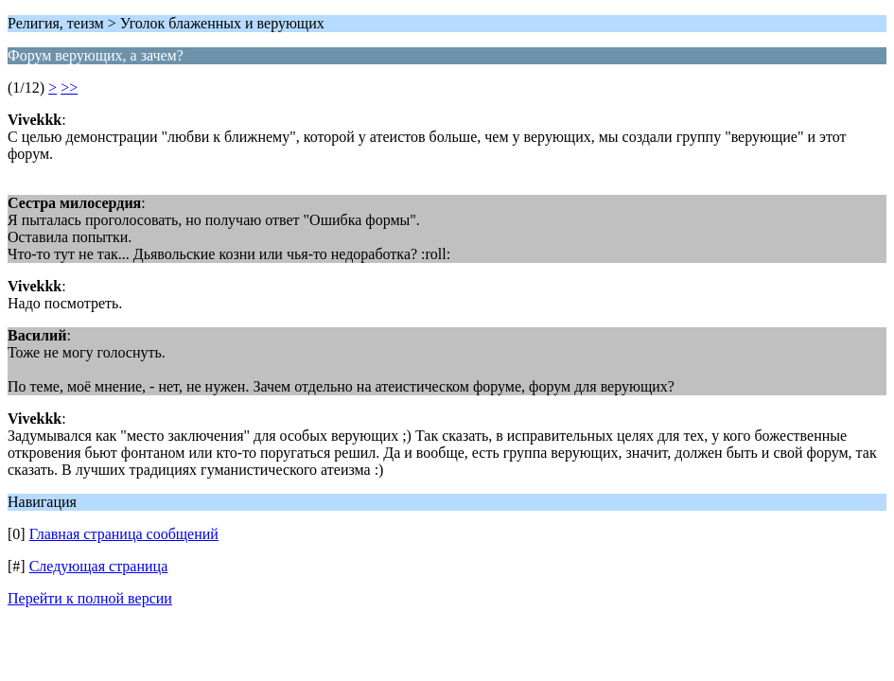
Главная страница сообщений (124, 534)
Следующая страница (98, 566)
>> (69, 87)
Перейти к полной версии (90, 598)
